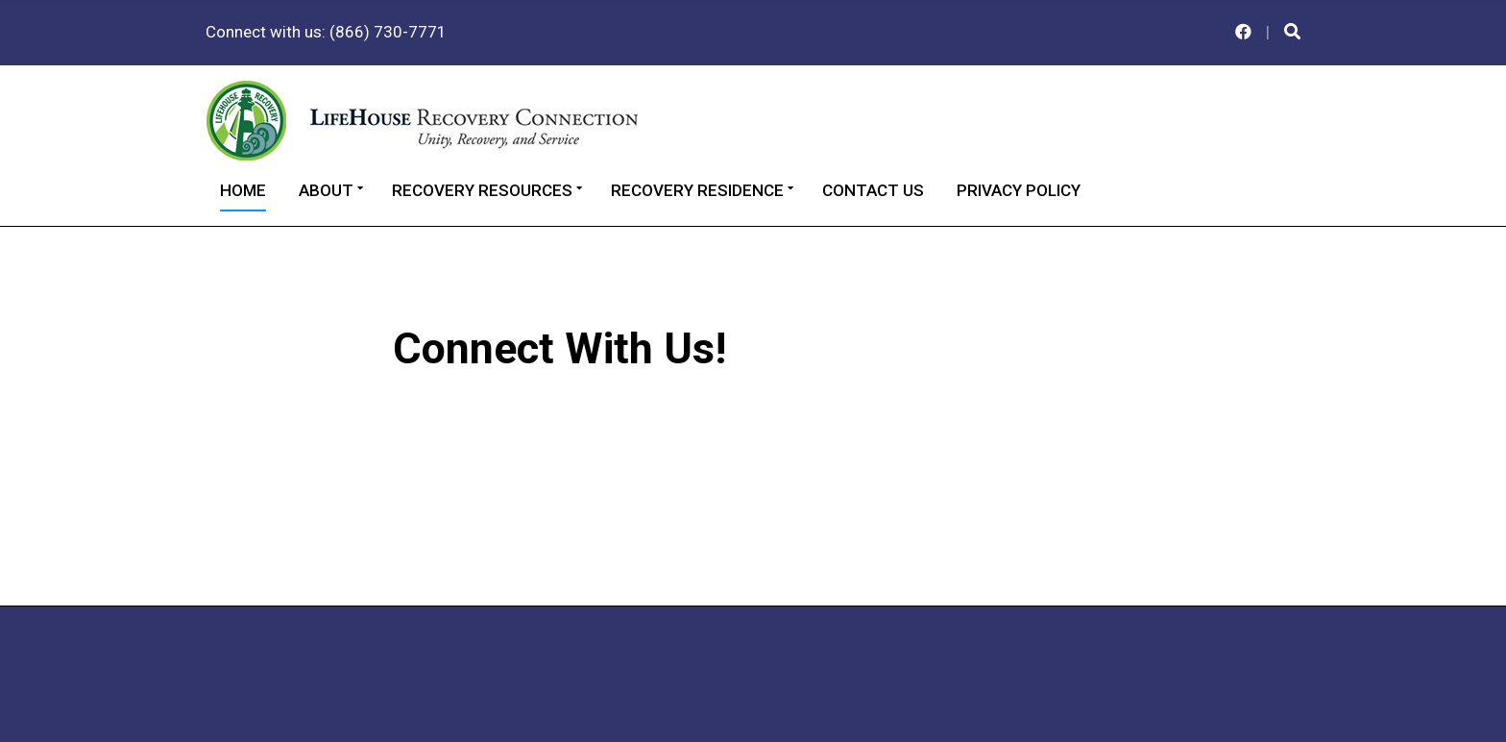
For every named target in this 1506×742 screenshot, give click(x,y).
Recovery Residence (697, 190)
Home (243, 190)
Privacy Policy (1019, 190)
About (326, 190)
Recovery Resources (482, 190)
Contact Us (873, 190)
